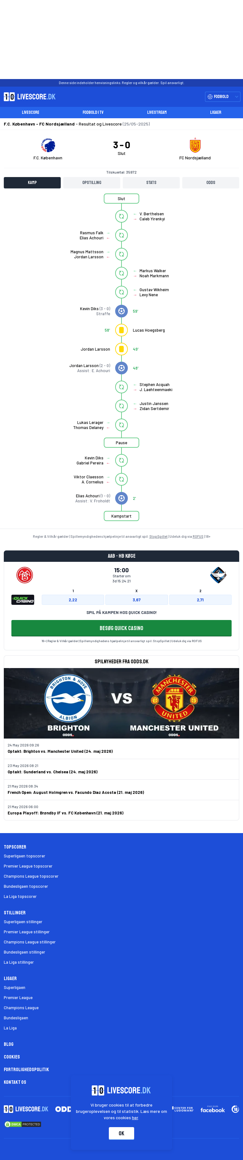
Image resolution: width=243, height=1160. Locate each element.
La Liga (10, 1027)
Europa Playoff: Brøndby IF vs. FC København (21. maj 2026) (65, 812)
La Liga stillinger (19, 962)
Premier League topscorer (28, 865)
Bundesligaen (16, 1017)
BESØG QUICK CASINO (121, 628)
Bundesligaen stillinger (24, 951)
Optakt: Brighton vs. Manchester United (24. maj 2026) (60, 751)
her (135, 1117)
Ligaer (215, 112)
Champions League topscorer (31, 876)
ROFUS (198, 536)
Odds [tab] (210, 182)
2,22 (73, 599)
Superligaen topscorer (24, 855)
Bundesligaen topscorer (26, 886)
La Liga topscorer (20, 896)
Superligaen (14, 987)
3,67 (136, 599)
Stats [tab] (151, 182)
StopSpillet (158, 536)
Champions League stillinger (30, 941)
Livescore (30, 112)
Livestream (157, 112)
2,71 (200, 599)
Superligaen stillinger (23, 921)
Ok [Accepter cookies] (121, 1133)
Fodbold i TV (93, 112)
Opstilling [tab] (91, 182)
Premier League (18, 997)
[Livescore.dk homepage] (28, 97)
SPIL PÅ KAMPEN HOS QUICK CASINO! (121, 612)
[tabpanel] (121, 361)
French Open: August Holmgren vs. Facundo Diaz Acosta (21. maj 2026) (76, 792)
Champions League (21, 1007)
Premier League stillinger (27, 931)
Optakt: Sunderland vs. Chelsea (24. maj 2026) (52, 771)
